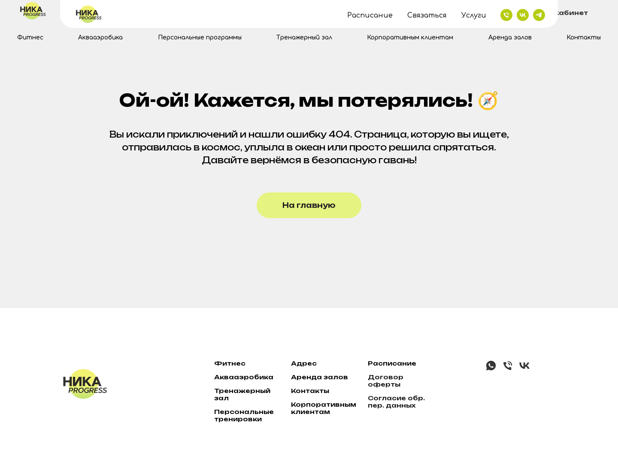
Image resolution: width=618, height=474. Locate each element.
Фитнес (30, 37)
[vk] (299, 13)
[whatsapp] (491, 369)
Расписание (392, 363)
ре (301, 377)
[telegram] (316, 13)
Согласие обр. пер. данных (396, 401)
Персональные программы (200, 37)
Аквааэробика (100, 37)
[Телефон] (508, 369)
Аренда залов (510, 37)
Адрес (304, 363)
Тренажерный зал (304, 37)
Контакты (583, 37)
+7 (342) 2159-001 (373, 13)
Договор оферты (385, 380)
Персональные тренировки (244, 415)
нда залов (327, 377)
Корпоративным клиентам (410, 37)
